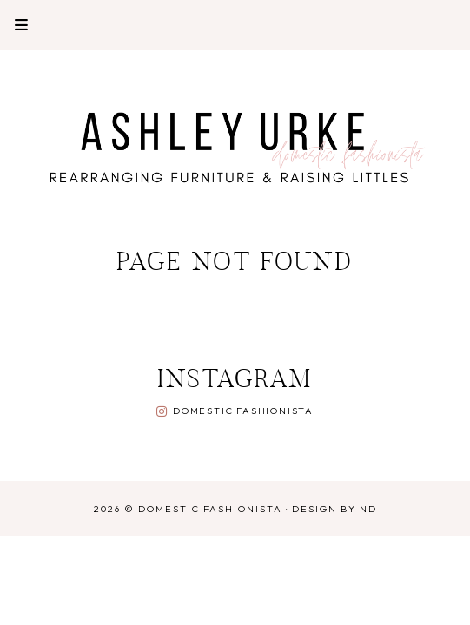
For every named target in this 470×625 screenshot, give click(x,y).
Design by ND (334, 509)
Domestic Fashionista (243, 411)
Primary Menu (14, 24)
